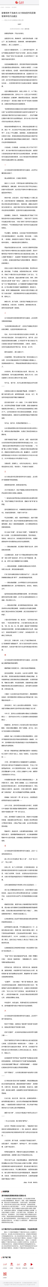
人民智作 (5, 1274)
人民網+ (11, 1265)
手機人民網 (18, 1265)
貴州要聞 (14, 7)
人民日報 (5, 1265)
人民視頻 (31, 1265)
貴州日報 (27, 29)
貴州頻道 (7, 7)
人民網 (2, 7)
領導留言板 (25, 1265)
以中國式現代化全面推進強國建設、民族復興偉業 (19, 1229)
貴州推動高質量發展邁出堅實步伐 (14, 1196)
